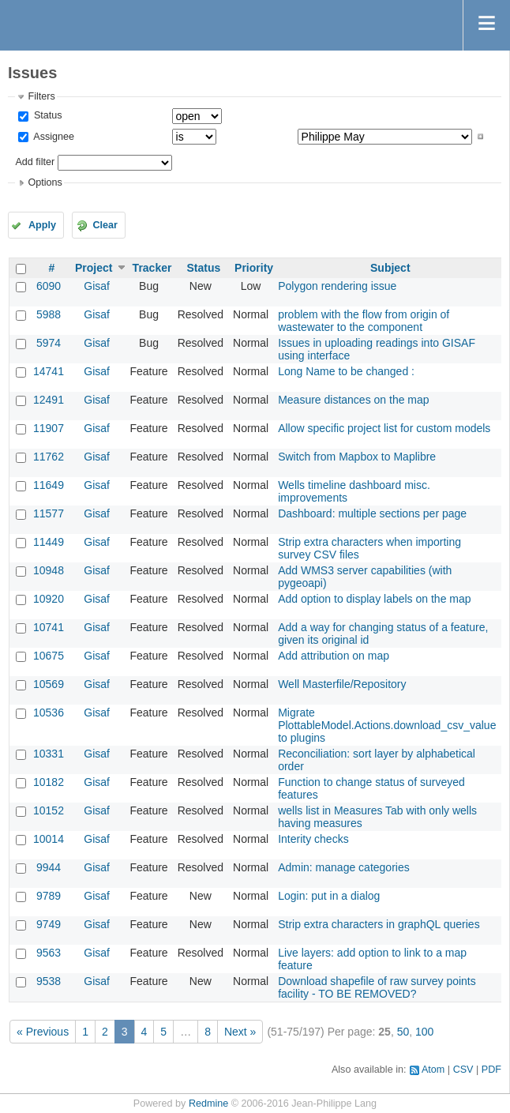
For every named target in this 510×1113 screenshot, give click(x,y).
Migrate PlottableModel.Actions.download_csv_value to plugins (387, 725)
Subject (390, 267)
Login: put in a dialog (329, 895)
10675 (48, 655)
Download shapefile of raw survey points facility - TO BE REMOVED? (377, 987)
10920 (48, 598)
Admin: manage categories (344, 867)
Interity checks (313, 839)
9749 (48, 924)
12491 (48, 399)
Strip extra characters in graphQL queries (379, 924)
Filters (41, 96)
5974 (48, 343)
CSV (463, 1069)
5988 (48, 314)
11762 (48, 456)
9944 (48, 867)
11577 (48, 513)
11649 (48, 485)
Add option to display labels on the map (374, 598)
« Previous (43, 1031)
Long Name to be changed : (346, 371)
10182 (48, 782)
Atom (433, 1069)
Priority (253, 267)
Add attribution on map (333, 655)
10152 (48, 810)
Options (45, 182)
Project (93, 267)
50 (403, 1031)
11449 (48, 542)
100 (424, 1031)
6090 (48, 286)
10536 (48, 712)
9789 (48, 895)
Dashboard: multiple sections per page (372, 513)
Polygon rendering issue (337, 286)
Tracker (152, 267)
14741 (48, 371)
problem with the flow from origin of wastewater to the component (363, 320)
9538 (48, 981)
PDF (491, 1069)
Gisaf (97, 286)
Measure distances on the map (353, 399)
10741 (48, 627)
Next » (240, 1031)
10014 (48, 839)
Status (46, 115)
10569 (48, 684)
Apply (42, 225)
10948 (48, 570)
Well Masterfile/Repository (342, 684)
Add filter (34, 161)
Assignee (52, 136)
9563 (48, 952)
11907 (48, 428)
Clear (105, 225)
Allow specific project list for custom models (384, 428)
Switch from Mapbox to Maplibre (357, 456)
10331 (48, 753)
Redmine (208, 1103)
